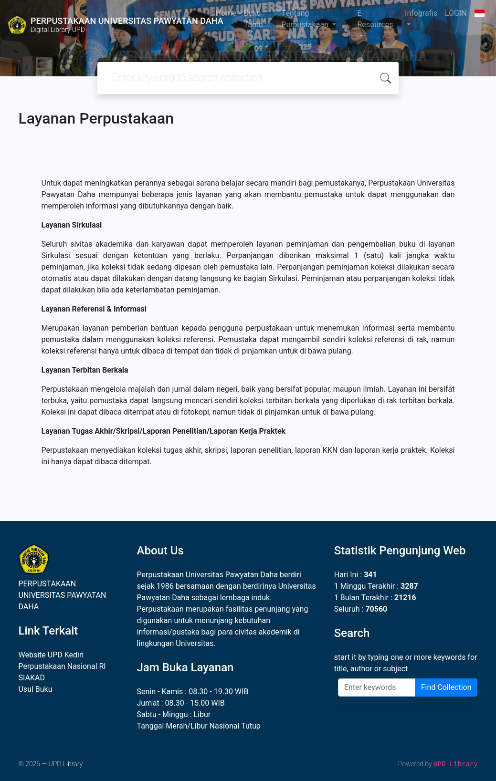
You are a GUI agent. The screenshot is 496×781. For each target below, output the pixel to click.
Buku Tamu (253, 19)
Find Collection (446, 687)
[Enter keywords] (376, 687)
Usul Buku (36, 689)
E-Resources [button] (375, 19)
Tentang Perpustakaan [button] (306, 19)
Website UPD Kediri (51, 654)
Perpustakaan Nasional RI (62, 666)
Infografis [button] (421, 13)
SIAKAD (32, 677)
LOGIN (456, 13)
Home (226, 13)
